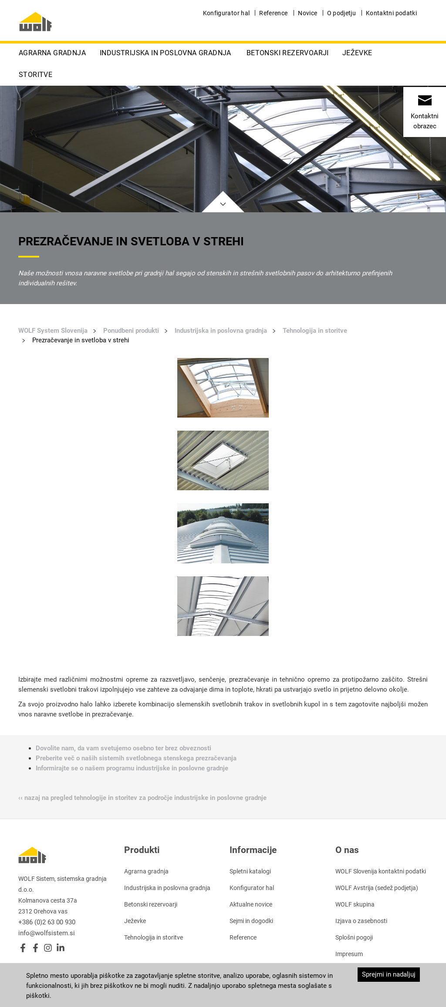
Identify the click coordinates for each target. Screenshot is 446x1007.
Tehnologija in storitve (315, 331)
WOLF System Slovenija (53, 331)
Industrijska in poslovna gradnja (165, 53)
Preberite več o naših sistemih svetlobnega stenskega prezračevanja (136, 758)
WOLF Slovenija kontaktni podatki (380, 871)
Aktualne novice (251, 904)
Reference (273, 13)
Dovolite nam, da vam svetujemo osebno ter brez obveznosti (123, 748)
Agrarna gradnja (52, 53)
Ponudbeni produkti (131, 331)
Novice (307, 13)
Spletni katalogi (250, 871)
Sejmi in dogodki (251, 920)
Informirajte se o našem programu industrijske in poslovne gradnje (132, 768)
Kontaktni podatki (391, 13)
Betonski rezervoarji (288, 53)
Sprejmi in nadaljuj (389, 974)
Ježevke (357, 53)
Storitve (35, 74)
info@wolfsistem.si (46, 933)
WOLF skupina (355, 904)
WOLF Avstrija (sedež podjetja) (376, 887)
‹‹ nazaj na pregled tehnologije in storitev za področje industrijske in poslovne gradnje (142, 798)
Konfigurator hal (226, 13)
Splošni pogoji (354, 937)
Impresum (349, 953)
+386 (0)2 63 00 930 (46, 922)
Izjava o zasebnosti (361, 920)
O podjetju (341, 13)
